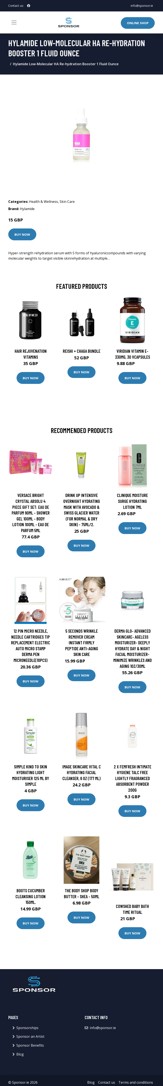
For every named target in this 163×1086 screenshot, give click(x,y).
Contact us (106, 1082)
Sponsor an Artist (30, 1036)
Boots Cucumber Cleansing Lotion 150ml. (30, 896)
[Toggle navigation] (14, 22)
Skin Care (67, 201)
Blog (20, 1054)
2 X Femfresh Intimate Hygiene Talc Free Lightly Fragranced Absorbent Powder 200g (132, 778)
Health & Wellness (43, 201)
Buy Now (22, 234)
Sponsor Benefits (30, 1045)
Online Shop (138, 23)
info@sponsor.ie (142, 6)
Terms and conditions (135, 1082)
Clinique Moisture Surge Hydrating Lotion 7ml (132, 501)
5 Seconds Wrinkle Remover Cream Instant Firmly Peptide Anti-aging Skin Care (81, 642)
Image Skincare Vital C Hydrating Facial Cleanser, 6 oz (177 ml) (81, 772)
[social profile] (28, 6)
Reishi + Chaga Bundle (81, 351)
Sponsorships (27, 1027)
